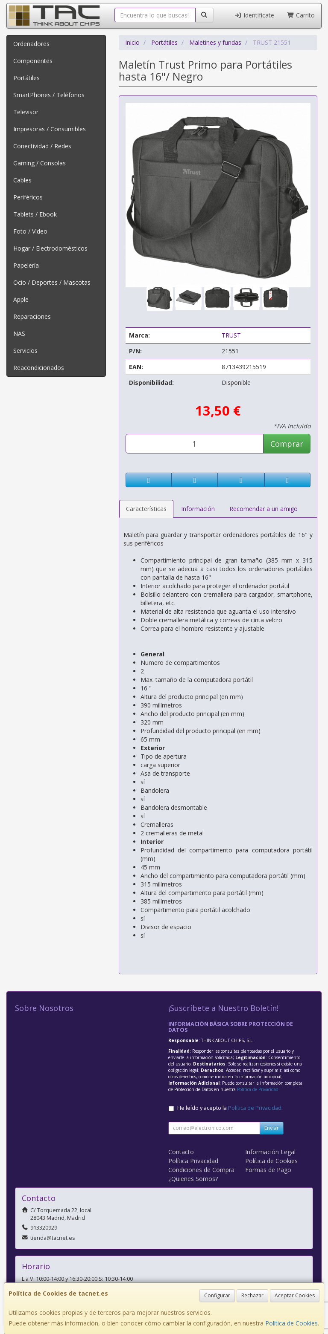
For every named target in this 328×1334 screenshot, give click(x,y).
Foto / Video (30, 231)
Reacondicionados (38, 368)
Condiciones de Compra (201, 1170)
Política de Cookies (291, 1323)
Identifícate (254, 15)
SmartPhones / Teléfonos (49, 95)
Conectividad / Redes (42, 146)
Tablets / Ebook (35, 214)
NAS (19, 333)
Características (146, 509)
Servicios (25, 350)
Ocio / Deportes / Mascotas (52, 282)
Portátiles (26, 78)
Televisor (25, 112)
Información (198, 509)
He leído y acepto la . (230, 1108)
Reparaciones (32, 316)
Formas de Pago (268, 1170)
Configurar (217, 1295)
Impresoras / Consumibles (49, 129)
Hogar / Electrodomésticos (50, 248)
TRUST (231, 335)
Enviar (271, 1128)
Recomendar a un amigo (263, 509)
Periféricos (28, 197)
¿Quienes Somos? (193, 1179)
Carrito (301, 15)
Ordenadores (31, 44)
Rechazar (252, 1295)
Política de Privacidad (257, 1089)
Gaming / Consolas (39, 163)
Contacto (181, 1152)
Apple (21, 299)
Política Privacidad (193, 1161)
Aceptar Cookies (295, 1295)
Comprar (286, 444)
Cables (22, 180)
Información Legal (270, 1152)
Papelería (26, 265)
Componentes (33, 61)
